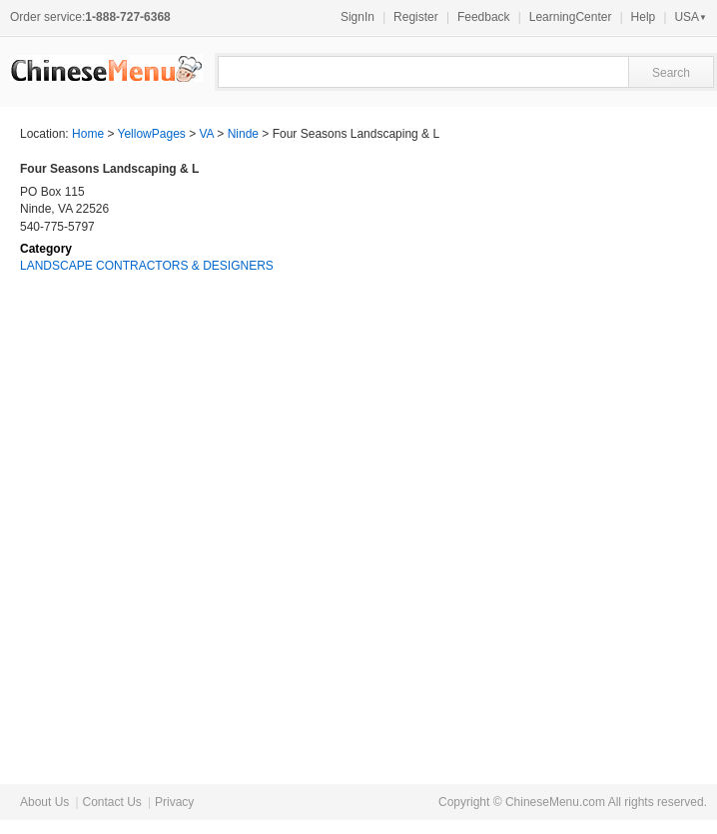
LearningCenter (570, 17)
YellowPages (152, 134)
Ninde (243, 134)
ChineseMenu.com (555, 802)
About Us (44, 802)
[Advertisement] (547, 439)
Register (415, 17)
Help (643, 17)
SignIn (357, 17)
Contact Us (111, 802)
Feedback (483, 17)
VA (207, 134)
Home (88, 134)
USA (690, 17)
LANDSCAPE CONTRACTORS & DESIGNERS (147, 266)
